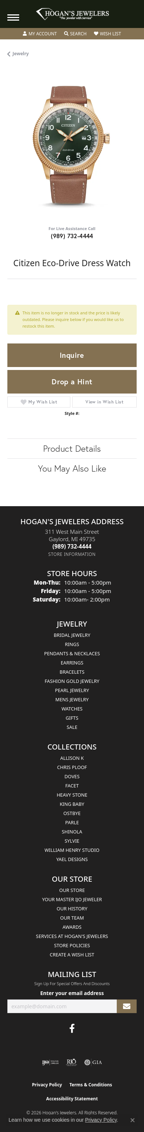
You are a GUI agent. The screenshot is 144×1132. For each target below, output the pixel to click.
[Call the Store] (72, 546)
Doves (72, 776)
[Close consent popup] (132, 1120)
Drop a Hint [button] (72, 382)
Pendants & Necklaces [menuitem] (72, 653)
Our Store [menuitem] (72, 890)
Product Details (72, 448)
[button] (40, 33)
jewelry (21, 53)
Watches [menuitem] (72, 708)
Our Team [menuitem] (72, 917)
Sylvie (72, 840)
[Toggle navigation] (13, 17)
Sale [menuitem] (72, 727)
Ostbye (72, 813)
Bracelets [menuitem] (72, 672)
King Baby (72, 804)
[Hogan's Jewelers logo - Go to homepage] (72, 14)
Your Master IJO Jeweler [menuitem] (72, 899)
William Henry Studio (72, 850)
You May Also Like (72, 468)
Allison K (72, 758)
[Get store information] (72, 554)
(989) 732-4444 (72, 236)
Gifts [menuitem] (72, 718)
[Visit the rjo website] (71, 1062)
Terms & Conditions (90, 1085)
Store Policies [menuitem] (72, 945)
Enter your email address (72, 993)
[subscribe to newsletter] (127, 1006)
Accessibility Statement (72, 1099)
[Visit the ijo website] (50, 1062)
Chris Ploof (72, 767)
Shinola (72, 831)
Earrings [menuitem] (72, 662)
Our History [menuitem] (72, 908)
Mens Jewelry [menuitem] (71, 699)
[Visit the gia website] (93, 1062)
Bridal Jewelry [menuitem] (72, 635)
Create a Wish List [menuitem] (72, 954)
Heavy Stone (72, 794)
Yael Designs (72, 859)
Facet (72, 785)
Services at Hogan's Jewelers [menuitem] (72, 936)
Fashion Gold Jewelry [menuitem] (72, 681)
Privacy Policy (47, 1085)
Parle (72, 822)
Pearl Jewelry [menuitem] (72, 690)
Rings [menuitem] (72, 644)
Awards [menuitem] (72, 927)
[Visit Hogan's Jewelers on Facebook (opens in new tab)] (72, 1028)
